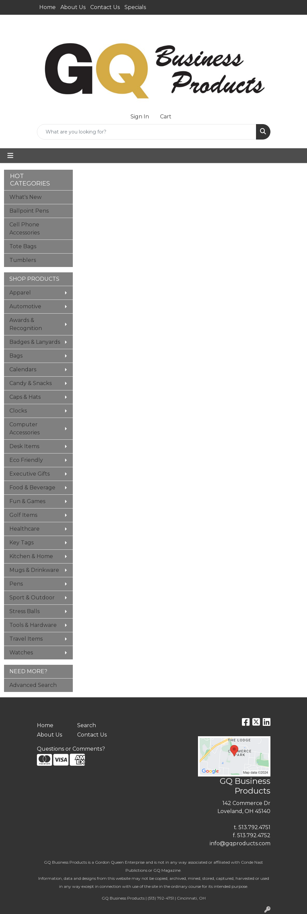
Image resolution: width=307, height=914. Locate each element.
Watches (21, 652)
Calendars (22, 369)
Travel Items (26, 639)
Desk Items (24, 446)
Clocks (18, 411)
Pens (16, 584)
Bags (15, 356)
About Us (73, 7)
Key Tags (21, 542)
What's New (25, 197)
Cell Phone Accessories (24, 228)
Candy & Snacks (30, 383)
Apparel (20, 292)
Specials (135, 7)
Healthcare (24, 529)
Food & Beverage (32, 487)
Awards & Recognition (25, 324)
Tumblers (22, 260)
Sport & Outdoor (32, 597)
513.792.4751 (254, 827)
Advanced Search (33, 685)
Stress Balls (24, 611)
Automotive (25, 306)
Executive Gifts (29, 474)
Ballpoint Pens (29, 211)
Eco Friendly (26, 460)
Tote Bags (22, 246)
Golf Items (23, 515)
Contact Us (105, 7)
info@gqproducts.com (240, 843)
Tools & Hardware (33, 625)
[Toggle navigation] (10, 155)
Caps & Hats (25, 397)
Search (86, 725)
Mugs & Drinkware (34, 570)
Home (47, 7)
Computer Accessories (24, 428)
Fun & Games (27, 501)
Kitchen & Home (31, 556)
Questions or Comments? (71, 749)
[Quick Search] (146, 132)
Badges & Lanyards (34, 342)
